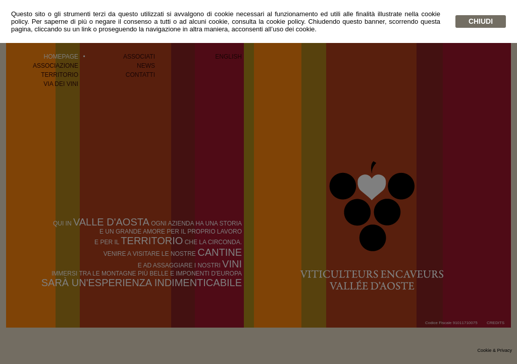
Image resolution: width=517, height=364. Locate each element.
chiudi (481, 21)
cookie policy (285, 21)
